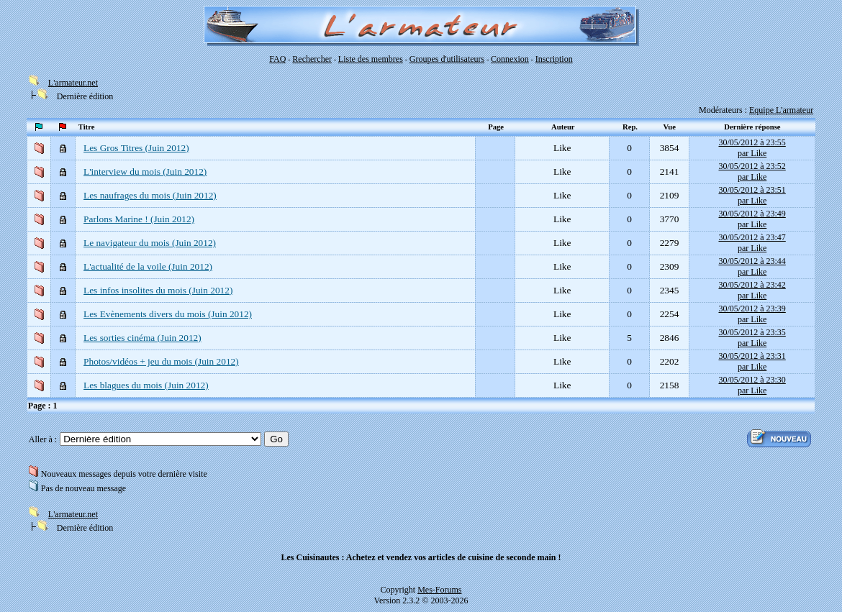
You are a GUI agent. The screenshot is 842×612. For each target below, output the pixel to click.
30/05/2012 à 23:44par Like (751, 266)
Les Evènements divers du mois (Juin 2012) (167, 314)
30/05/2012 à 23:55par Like (751, 147)
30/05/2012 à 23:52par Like (751, 171)
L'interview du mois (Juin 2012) (145, 171)
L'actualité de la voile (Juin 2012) (147, 266)
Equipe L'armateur (781, 110)
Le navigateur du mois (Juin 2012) (149, 242)
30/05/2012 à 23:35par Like (751, 337)
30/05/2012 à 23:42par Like (751, 290)
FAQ (277, 59)
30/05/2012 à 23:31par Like (751, 361)
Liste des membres (370, 59)
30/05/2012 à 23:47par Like (751, 242)
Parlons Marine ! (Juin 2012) (138, 219)
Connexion (510, 59)
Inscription (554, 59)
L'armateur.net (73, 83)
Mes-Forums (439, 590)
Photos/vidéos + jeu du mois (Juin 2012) (161, 361)
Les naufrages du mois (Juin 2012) (150, 195)
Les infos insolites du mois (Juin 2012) (157, 290)
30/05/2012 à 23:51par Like (751, 195)
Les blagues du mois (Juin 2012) (146, 385)
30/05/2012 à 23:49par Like (751, 219)
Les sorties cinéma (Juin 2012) (142, 337)
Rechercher (312, 59)
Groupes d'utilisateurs (446, 59)
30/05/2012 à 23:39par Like (751, 313)
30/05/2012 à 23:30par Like (751, 385)
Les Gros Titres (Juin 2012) (136, 147)
